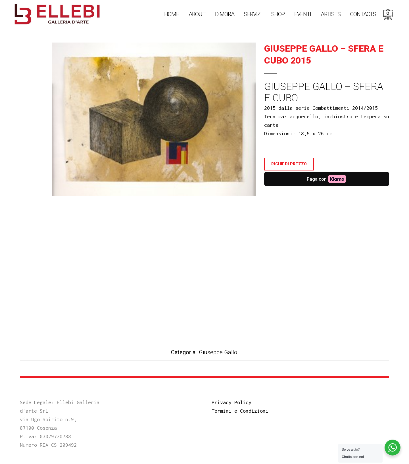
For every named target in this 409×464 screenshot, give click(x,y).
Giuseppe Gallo (218, 352)
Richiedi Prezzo (289, 164)
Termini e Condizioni (240, 411)
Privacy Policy (231, 402)
